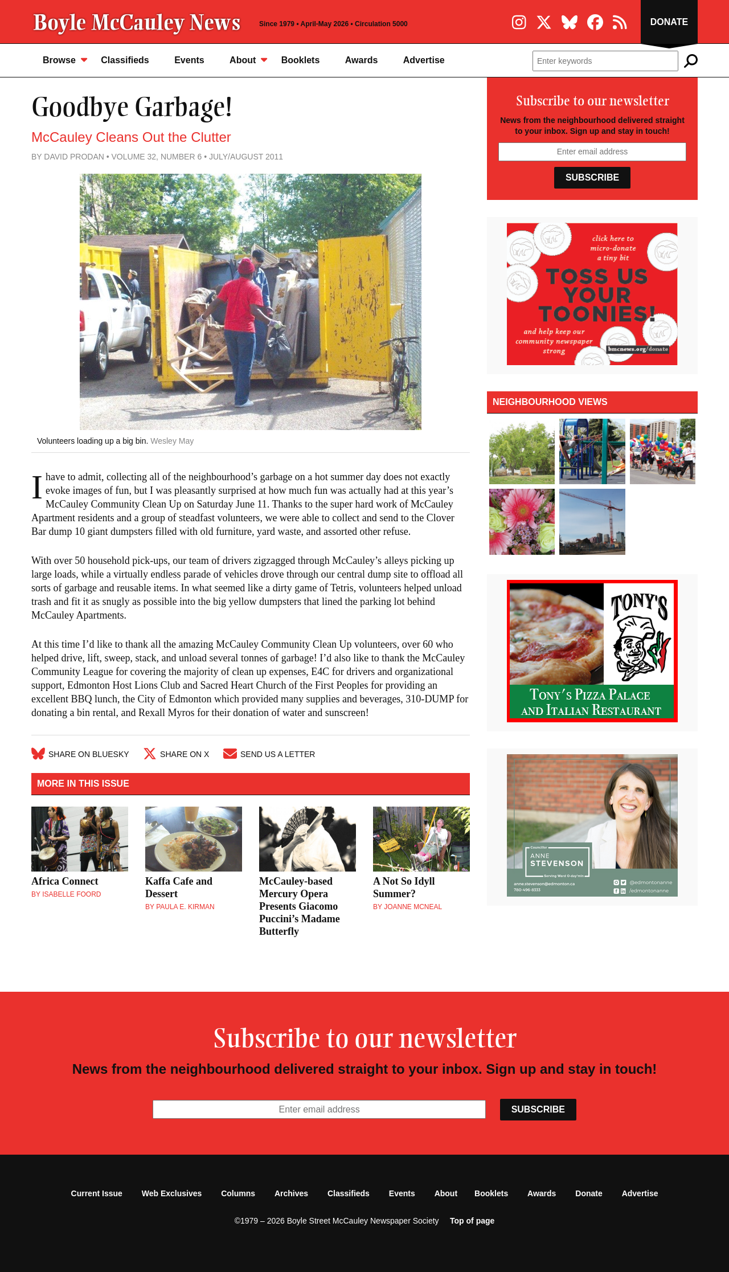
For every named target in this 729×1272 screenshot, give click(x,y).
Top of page (472, 1220)
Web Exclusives (172, 1193)
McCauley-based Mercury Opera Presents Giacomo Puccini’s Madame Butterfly (299, 906)
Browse (65, 59)
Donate (669, 22)
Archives (291, 1193)
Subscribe (592, 177)
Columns (238, 1193)
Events (189, 60)
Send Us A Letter (269, 754)
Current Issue (96, 1193)
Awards (361, 60)
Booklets (300, 60)
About (248, 59)
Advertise (424, 60)
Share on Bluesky (80, 754)
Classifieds (125, 60)
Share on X (176, 754)
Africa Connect (64, 881)
